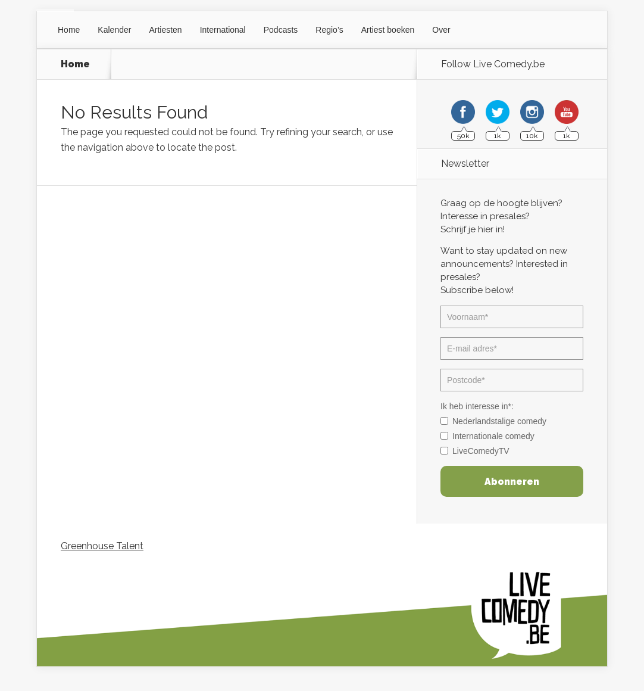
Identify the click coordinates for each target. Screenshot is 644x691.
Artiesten (165, 30)
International (223, 30)
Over (441, 30)
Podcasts (281, 30)
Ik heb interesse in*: (477, 406)
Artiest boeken (388, 30)
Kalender (114, 30)
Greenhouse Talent (102, 546)
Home (69, 30)
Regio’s (329, 30)
